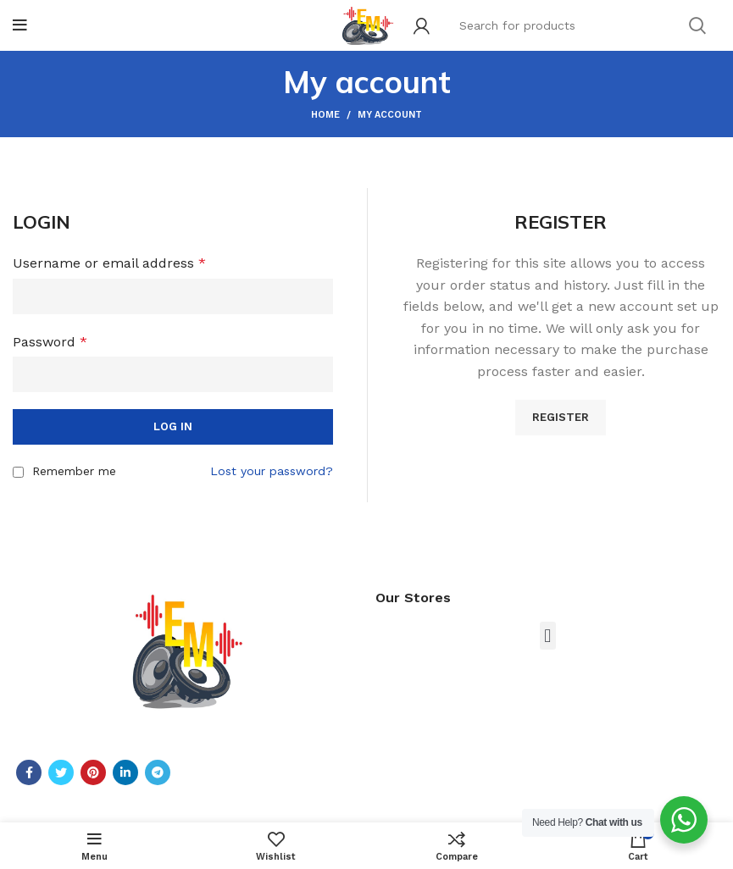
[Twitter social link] (61, 772)
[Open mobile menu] (20, 25)
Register (560, 417)
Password (50, 342)
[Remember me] (18, 472)
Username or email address (109, 263)
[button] (548, 636)
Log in (172, 426)
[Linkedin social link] (125, 772)
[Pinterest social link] (93, 772)
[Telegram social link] (157, 772)
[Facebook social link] (29, 772)
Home (325, 114)
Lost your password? (271, 471)
